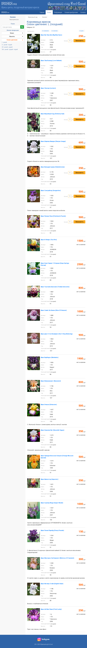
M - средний (5, 59)
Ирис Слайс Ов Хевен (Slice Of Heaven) (54, 310)
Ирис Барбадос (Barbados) (49, 357)
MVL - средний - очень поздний (9, 64)
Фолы (12, 88)
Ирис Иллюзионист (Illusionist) (51, 381)
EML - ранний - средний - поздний (10, 49)
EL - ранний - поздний (7, 45)
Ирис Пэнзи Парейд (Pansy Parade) (52, 530)
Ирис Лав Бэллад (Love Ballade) (51, 60)
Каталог (49, 12)
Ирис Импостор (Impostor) (49, 479)
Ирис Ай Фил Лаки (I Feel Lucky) (51, 609)
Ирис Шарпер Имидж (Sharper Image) (53, 141)
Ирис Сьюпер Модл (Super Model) (52, 503)
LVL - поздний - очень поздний (9, 56)
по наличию (55, 30)
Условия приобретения (71, 12)
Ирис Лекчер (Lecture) (48, 88)
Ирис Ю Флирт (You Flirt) (49, 239)
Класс (12, 33)
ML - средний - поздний (7, 61)
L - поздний (4, 54)
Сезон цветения (12, 40)
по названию (45, 30)
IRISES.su (9, 3)
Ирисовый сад (32, 17)
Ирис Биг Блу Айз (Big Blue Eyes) (51, 35)
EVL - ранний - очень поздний (9, 52)
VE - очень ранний (6, 66)
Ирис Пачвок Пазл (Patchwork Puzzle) (53, 216)
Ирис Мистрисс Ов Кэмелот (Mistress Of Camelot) (57, 558)
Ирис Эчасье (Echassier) (49, 404)
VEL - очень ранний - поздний (9, 71)
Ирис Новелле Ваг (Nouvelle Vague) (52, 430)
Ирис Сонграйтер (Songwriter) (51, 190)
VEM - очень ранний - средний (9, 73)
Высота (12, 36)
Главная (42, 12)
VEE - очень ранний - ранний (8, 68)
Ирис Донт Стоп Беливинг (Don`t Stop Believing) (56, 334)
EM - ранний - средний (7, 47)
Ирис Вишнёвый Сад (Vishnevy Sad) (52, 114)
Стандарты (12, 85)
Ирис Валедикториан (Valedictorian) (53, 167)
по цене (82, 30)
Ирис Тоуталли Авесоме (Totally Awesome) (55, 287)
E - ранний (4, 42)
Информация (58, 12)
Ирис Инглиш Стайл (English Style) (52, 583)
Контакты (83, 12)
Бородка (12, 91)
